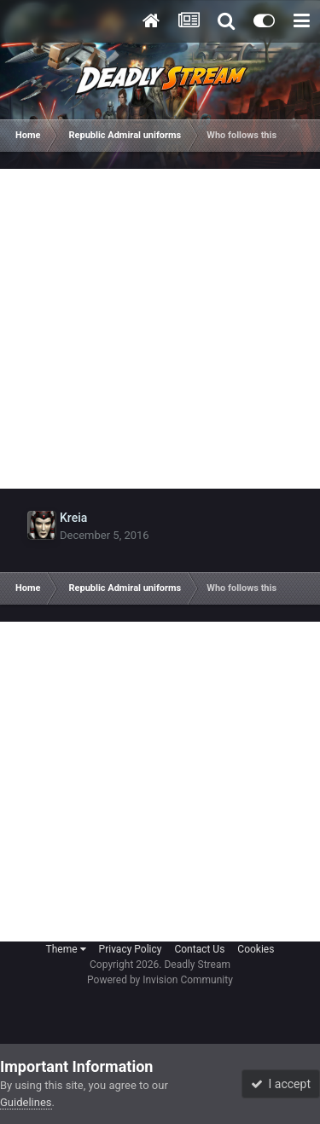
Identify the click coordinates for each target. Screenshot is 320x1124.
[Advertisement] (160, 329)
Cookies (255, 949)
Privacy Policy (130, 949)
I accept (281, 1084)
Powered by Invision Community (160, 980)
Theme (66, 949)
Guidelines (26, 1102)
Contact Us (199, 949)
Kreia (73, 517)
